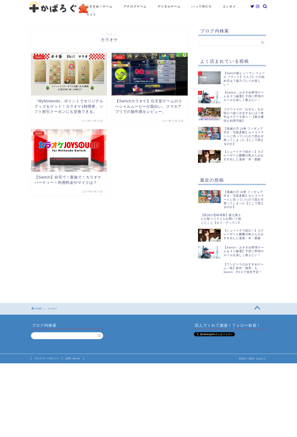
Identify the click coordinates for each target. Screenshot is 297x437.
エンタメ (229, 6)
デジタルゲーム (169, 6)
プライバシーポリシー (46, 347)
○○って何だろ (201, 6)
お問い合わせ (72, 347)
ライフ (91, 15)
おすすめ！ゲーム (99, 6)
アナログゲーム (135, 6)
